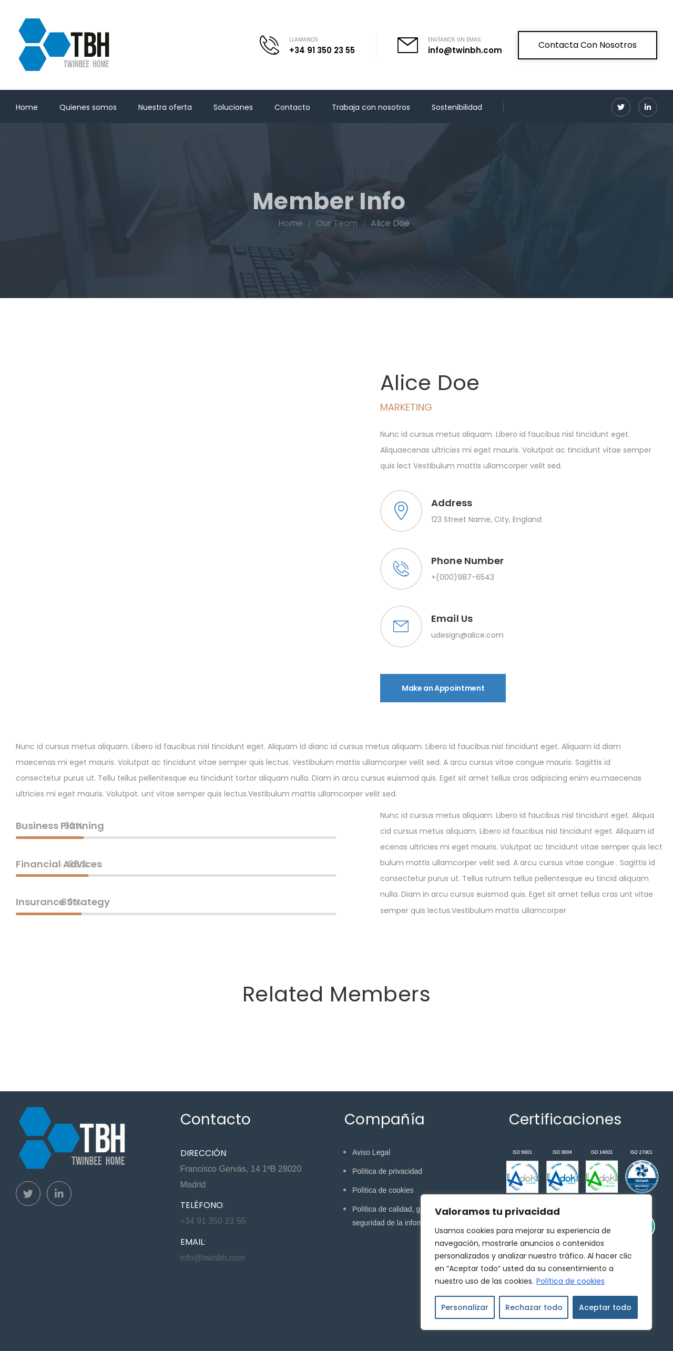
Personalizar (464, 1307)
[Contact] (274, 45)
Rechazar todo (534, 1307)
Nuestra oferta (165, 107)
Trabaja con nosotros (371, 107)
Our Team (349, 223)
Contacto (292, 107)
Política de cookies (570, 1281)
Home (27, 107)
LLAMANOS (303, 40)
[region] (536, 1262)
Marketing (406, 407)
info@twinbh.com (465, 50)
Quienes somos (88, 107)
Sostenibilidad (457, 107)
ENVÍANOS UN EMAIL (455, 40)
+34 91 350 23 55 (322, 50)
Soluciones (233, 107)
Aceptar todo (605, 1307)
